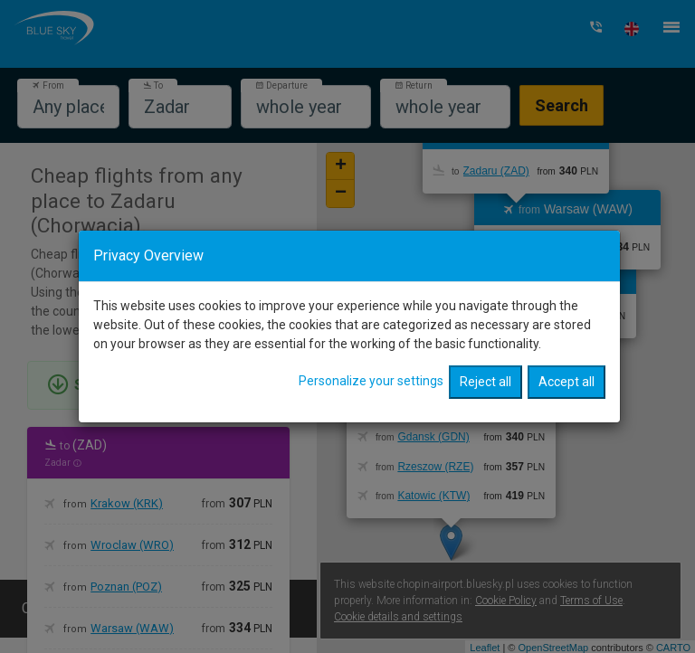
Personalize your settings (371, 363)
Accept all (566, 364)
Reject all (485, 364)
